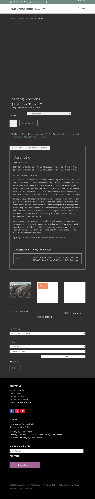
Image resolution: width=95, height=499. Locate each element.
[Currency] (47, 333)
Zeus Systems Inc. (26, 488)
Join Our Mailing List (20, 446)
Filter (15, 368)
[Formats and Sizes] (47, 351)
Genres (18, 18)
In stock (16, 362)
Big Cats (25, 18)
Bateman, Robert (38, 134)
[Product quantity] (13, 123)
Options (14, 115)
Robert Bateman (20, 179)
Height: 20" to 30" (70, 134)
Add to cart (28, 123)
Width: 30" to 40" (39, 137)
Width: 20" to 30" (25, 137)
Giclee (59, 134)
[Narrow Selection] (47, 346)
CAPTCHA (14, 456)
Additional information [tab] (38, 148)
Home (12, 18)
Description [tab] (17, 148)
